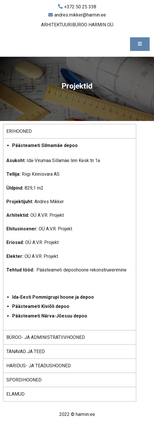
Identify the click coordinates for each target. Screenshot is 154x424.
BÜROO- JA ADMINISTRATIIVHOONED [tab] (45, 337)
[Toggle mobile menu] (140, 44)
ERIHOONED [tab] (19, 131)
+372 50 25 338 (77, 7)
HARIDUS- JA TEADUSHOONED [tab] (38, 365)
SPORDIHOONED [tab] (24, 380)
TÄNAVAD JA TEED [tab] (25, 351)
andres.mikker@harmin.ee (77, 15)
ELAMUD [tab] (15, 394)
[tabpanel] (69, 234)
